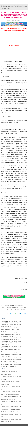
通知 (24, 309)
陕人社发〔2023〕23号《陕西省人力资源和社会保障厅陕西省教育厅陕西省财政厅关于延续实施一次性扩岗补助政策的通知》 (14, 7)
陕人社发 (8, 307)
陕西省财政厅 (7, 309)
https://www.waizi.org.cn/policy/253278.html (14, 305)
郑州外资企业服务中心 (11, 5)
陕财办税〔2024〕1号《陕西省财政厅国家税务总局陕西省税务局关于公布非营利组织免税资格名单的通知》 (11, 403)
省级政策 (17, 5)
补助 (19, 309)
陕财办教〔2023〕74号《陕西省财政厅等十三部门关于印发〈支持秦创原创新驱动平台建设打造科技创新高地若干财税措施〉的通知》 (11, 373)
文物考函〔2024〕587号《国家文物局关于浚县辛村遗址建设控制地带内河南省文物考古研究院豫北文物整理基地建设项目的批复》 (11, 355)
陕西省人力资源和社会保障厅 (17, 307)
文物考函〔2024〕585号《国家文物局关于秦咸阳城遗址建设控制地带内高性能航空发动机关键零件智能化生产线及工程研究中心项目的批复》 (11, 334)
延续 (11, 309)
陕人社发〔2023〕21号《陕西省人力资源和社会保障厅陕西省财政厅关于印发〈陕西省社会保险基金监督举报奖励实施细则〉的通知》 (11, 420)
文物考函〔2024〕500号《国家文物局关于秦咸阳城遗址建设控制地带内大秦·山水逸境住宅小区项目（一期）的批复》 (11, 329)
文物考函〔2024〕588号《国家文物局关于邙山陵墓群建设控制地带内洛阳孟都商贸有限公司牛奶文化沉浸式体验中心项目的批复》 (11, 343)
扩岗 (17, 309)
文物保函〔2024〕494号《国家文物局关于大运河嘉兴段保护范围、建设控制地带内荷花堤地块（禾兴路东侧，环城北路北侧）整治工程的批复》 (11, 360)
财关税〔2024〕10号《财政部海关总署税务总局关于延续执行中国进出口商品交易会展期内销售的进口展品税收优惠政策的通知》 (11, 383)
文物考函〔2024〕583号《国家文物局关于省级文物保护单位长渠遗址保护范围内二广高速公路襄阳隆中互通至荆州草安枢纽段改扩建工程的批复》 (11, 365)
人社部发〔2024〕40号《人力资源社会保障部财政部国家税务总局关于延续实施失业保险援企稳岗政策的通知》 (11, 388)
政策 (22, 309)
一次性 (14, 309)
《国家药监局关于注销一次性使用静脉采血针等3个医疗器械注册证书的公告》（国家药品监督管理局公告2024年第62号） (11, 378)
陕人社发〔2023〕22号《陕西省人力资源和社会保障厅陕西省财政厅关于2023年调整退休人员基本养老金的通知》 (11, 415)
